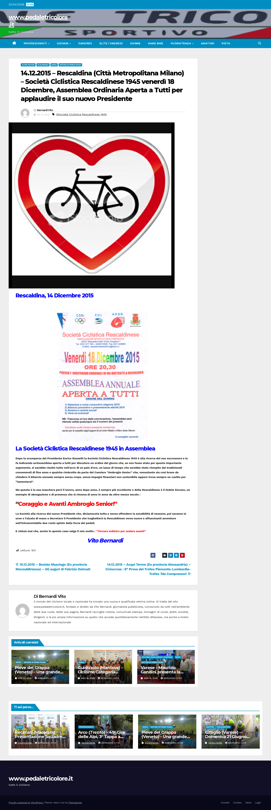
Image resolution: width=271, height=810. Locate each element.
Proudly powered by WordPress (26, 802)
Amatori (207, 43)
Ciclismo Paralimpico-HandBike (157, 657)
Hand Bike (155, 43)
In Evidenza (43, 65)
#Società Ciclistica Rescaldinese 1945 (81, 114)
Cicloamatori (223, 727)
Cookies (237, 802)
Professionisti (36, 43)
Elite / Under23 (111, 43)
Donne (135, 43)
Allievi (19, 727)
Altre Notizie (28, 65)
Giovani (63, 43)
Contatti (225, 802)
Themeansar (75, 802)
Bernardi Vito (45, 110)
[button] (259, 43)
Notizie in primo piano (70, 65)
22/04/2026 (25, 743)
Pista (226, 43)
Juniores (85, 43)
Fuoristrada (181, 43)
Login (258, 802)
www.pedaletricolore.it (41, 778)
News (54, 65)
